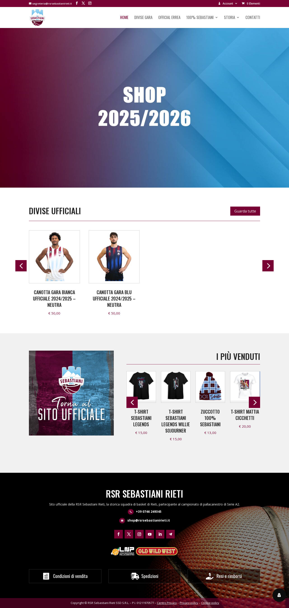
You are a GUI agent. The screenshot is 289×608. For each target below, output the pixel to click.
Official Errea (169, 18)
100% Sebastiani (200, 18)
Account (225, 3)
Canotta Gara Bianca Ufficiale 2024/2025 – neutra (54, 298)
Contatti (252, 18)
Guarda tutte (245, 211)
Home (124, 18)
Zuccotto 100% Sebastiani (210, 417)
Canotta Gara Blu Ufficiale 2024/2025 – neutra (114, 298)
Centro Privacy (167, 603)
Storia (229, 18)
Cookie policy (210, 603)
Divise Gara (143, 18)
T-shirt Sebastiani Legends (141, 417)
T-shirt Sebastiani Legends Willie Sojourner (175, 421)
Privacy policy (189, 603)
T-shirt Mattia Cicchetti (245, 414)
